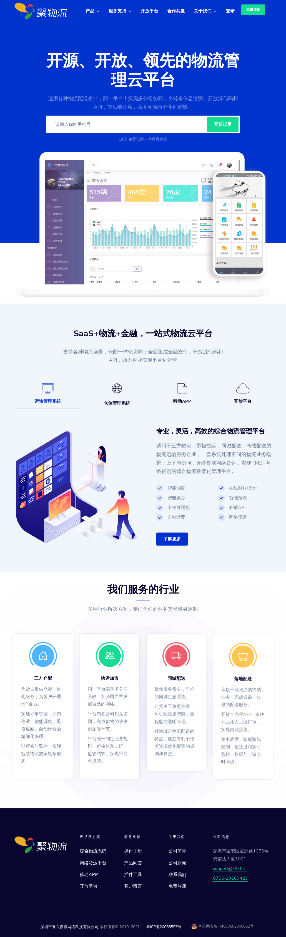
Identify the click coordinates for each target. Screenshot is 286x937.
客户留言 (133, 886)
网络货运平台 (93, 863)
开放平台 (149, 11)
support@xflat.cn (230, 868)
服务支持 (117, 11)
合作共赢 (176, 11)
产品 (90, 11)
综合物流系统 (93, 851)
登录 (230, 11)
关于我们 (203, 11)
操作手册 (133, 851)
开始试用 (223, 124)
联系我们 (177, 875)
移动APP (89, 875)
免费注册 (253, 9)
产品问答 (133, 863)
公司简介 (177, 851)
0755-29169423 (230, 878)
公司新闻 (177, 863)
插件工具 (133, 875)
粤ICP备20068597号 (163, 927)
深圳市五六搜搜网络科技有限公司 (69, 927)
